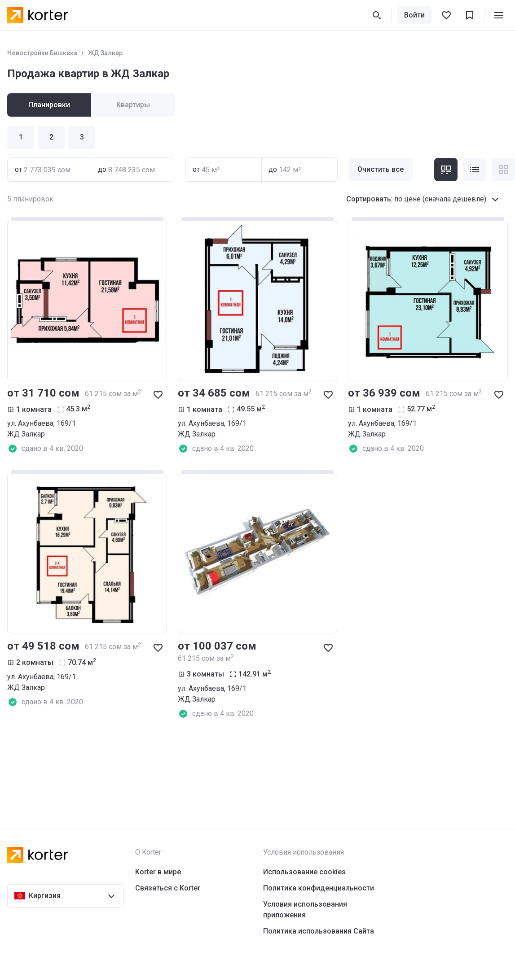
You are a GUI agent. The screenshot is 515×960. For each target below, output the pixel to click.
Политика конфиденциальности (318, 888)
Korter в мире (158, 872)
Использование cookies (304, 872)
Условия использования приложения (305, 909)
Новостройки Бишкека (42, 53)
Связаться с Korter (167, 888)
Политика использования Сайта (318, 931)
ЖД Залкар (105, 53)
